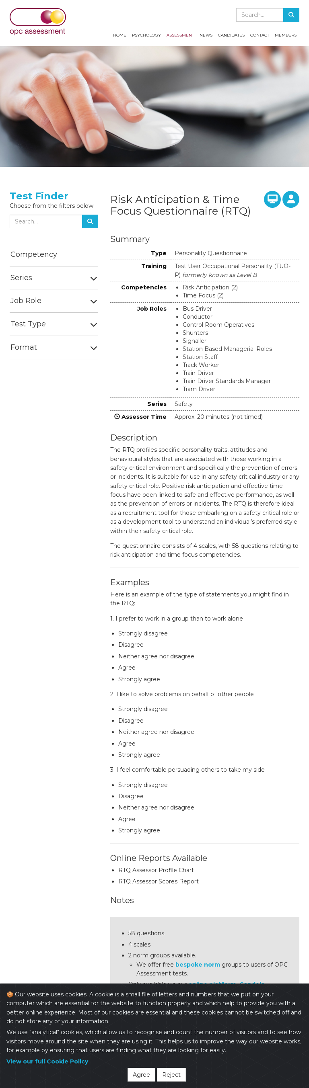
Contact (259, 35)
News (206, 35)
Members (286, 35)
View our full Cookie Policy (47, 1061)
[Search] (291, 15)
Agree (141, 1074)
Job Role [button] (25, 300)
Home (119, 35)
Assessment (180, 35)
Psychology (146, 35)
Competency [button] (33, 254)
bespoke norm (197, 964)
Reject (171, 1074)
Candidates (231, 35)
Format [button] (23, 347)
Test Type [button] (28, 324)
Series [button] (21, 277)
